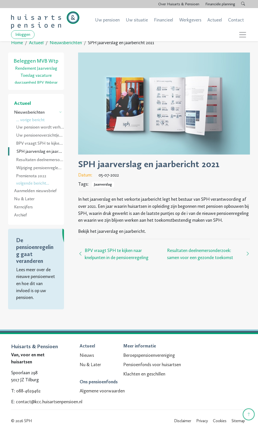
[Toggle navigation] (242, 34)
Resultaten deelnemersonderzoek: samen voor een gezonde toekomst (40, 159)
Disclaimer (182, 420)
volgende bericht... (32, 183)
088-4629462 (28, 391)
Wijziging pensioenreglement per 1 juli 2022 (40, 167)
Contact (236, 20)
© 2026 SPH (21, 420)
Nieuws (85, 355)
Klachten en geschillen (142, 374)
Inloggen (22, 34)
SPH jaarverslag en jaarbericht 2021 (40, 151)
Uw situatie (137, 20)
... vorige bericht (30, 119)
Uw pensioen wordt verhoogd (40, 127)
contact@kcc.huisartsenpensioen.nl (49, 402)
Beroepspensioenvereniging (147, 355)
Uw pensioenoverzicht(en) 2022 (40, 135)
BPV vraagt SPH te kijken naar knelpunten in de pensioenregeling (40, 143)
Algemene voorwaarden (100, 391)
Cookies (220, 420)
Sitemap (238, 420)
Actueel (214, 20)
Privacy (202, 420)
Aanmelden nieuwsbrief (35, 190)
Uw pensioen (107, 20)
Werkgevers (190, 20)
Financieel (163, 20)
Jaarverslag (103, 184)
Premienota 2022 (31, 176)
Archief (20, 215)
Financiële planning (220, 4)
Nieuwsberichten (66, 42)
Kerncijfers (23, 207)
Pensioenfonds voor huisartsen (150, 364)
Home (17, 42)
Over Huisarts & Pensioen (178, 4)
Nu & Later (24, 199)
